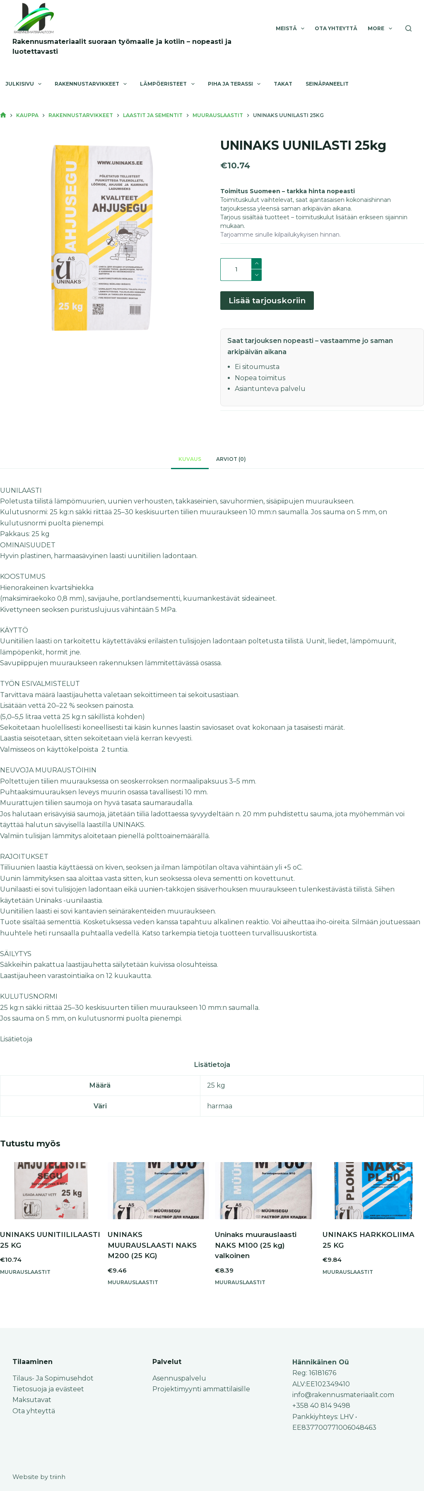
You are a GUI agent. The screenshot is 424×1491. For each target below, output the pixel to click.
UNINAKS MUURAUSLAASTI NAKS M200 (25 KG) (152, 1248)
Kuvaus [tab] (189, 463)
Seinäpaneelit (327, 84)
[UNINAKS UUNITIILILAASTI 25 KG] (51, 1194)
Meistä (292, 29)
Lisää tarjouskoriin (267, 302)
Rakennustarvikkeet (92, 84)
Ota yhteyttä (336, 28)
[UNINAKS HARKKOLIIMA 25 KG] (373, 1194)
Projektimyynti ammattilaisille (201, 1389)
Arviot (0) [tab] (231, 463)
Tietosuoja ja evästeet (48, 1389)
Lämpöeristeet (169, 84)
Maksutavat (31, 1400)
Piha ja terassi (236, 84)
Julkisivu (25, 84)
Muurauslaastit (25, 1276)
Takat (283, 84)
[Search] (408, 28)
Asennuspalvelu (179, 1378)
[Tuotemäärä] (241, 269)
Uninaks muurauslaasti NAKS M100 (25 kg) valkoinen (255, 1248)
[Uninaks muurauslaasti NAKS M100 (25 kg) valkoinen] (266, 1194)
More (381, 29)
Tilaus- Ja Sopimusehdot (53, 1378)
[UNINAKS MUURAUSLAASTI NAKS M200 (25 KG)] (159, 1194)
